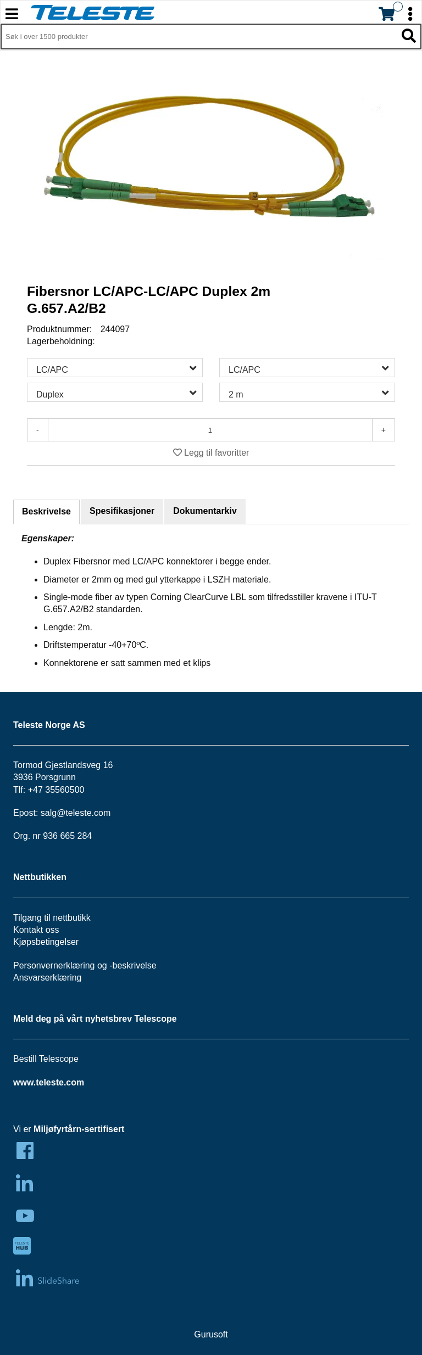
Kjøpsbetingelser (46, 942)
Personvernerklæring (54, 965)
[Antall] (210, 429)
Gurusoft (210, 1334)
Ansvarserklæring (47, 977)
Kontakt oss (36, 929)
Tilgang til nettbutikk (52, 917)
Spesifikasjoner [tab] (122, 511)
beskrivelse (135, 965)
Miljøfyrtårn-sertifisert (79, 1129)
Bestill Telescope (46, 1058)
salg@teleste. (67, 813)
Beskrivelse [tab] (46, 511)
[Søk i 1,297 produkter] (199, 36)
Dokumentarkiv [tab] (205, 511)
